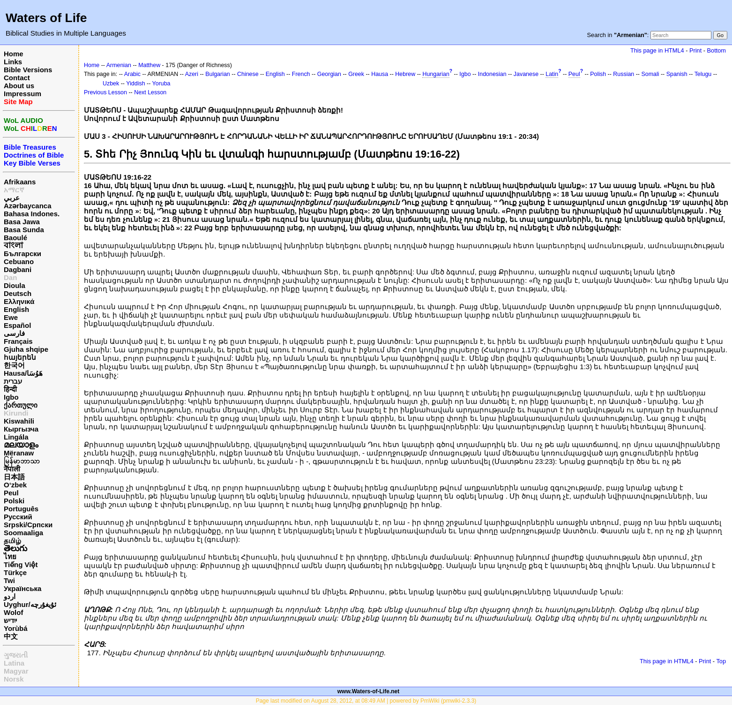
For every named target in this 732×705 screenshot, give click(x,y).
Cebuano (19, 261)
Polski (14, 501)
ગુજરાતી (16, 655)
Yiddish (135, 83)
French (301, 74)
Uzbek (111, 83)
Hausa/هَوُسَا (23, 373)
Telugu (703, 74)
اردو (9, 596)
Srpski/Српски (28, 525)
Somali (650, 74)
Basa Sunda (24, 230)
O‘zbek (15, 485)
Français (18, 341)
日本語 (14, 477)
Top (721, 661)
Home (13, 54)
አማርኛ (14, 190)
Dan (10, 277)
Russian (623, 74)
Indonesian (492, 74)
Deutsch (17, 293)
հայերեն (20, 357)
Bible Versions (28, 70)
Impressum (22, 94)
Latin (551, 74)
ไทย (10, 557)
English (16, 309)
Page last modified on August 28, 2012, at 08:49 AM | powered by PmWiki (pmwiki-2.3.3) (366, 700)
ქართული (20, 405)
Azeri (191, 74)
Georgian (329, 74)
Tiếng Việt (20, 565)
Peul (11, 493)
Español (17, 325)
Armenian (118, 65)
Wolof (13, 612)
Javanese (526, 74)
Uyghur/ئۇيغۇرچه (30, 604)
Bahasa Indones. (32, 214)
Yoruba (161, 83)
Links (13, 62)
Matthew (149, 65)
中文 (11, 636)
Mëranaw (19, 453)
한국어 (14, 365)
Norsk (14, 679)
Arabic (132, 74)
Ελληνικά (19, 301)
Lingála (16, 437)
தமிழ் (12, 541)
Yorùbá (16, 628)
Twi (9, 580)
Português (21, 509)
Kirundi (16, 413)
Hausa (379, 74)
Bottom (716, 50)
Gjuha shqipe (26, 349)
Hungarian (435, 74)
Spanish (676, 74)
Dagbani (17, 269)
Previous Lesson (105, 92)
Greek (356, 74)
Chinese (248, 74)
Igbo (11, 397)
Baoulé (15, 238)
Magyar (16, 671)
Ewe (11, 317)
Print (695, 50)
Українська (22, 588)
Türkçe (15, 572)
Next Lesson (150, 92)
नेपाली (12, 469)
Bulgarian (217, 74)
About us (19, 86)
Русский (18, 517)
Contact (17, 78)
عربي (12, 198)
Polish (598, 74)
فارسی (14, 333)
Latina (14, 663)
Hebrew (405, 74)
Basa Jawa (22, 222)
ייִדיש (10, 620)
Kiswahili (19, 421)
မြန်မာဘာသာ (22, 461)
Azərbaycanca (28, 206)
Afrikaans (20, 182)
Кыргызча (21, 429)
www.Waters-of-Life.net (368, 691)
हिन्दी (10, 389)
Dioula (14, 285)
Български (22, 254)
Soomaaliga (23, 533)
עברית (13, 381)
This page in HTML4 (657, 50)
